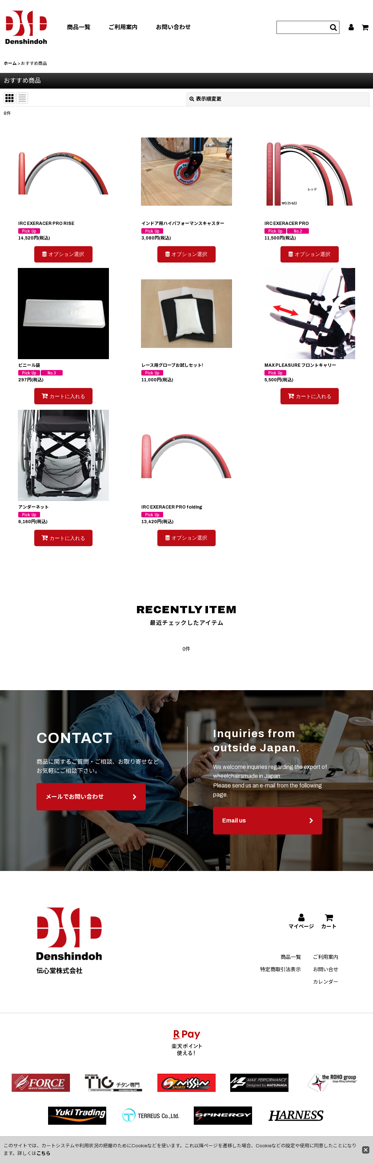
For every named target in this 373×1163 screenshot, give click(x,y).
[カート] (365, 27)
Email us (267, 827)
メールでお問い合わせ (91, 803)
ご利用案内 (123, 27)
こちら (43, 1153)
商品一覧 (78, 27)
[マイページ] (351, 27)
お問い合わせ (173, 27)
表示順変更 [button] (205, 99)
